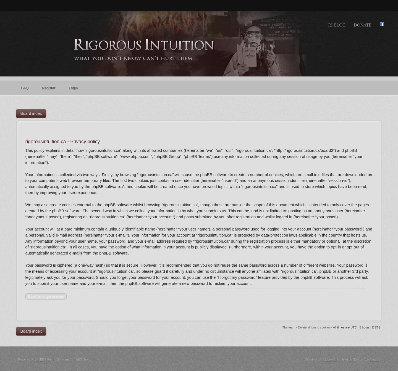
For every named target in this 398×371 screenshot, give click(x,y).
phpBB (39, 359)
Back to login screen (46, 296)
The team (288, 327)
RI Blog (336, 25)
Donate (362, 25)
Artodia (374, 359)
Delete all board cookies (314, 327)
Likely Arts (332, 359)
